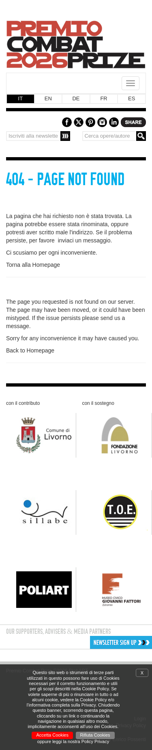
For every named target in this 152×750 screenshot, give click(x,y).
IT (20, 98)
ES (131, 98)
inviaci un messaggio (84, 240)
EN (48, 98)
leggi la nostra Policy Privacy (80, 741)
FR (103, 98)
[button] (93, 642)
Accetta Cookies (52, 735)
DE (75, 98)
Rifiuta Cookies (95, 735)
